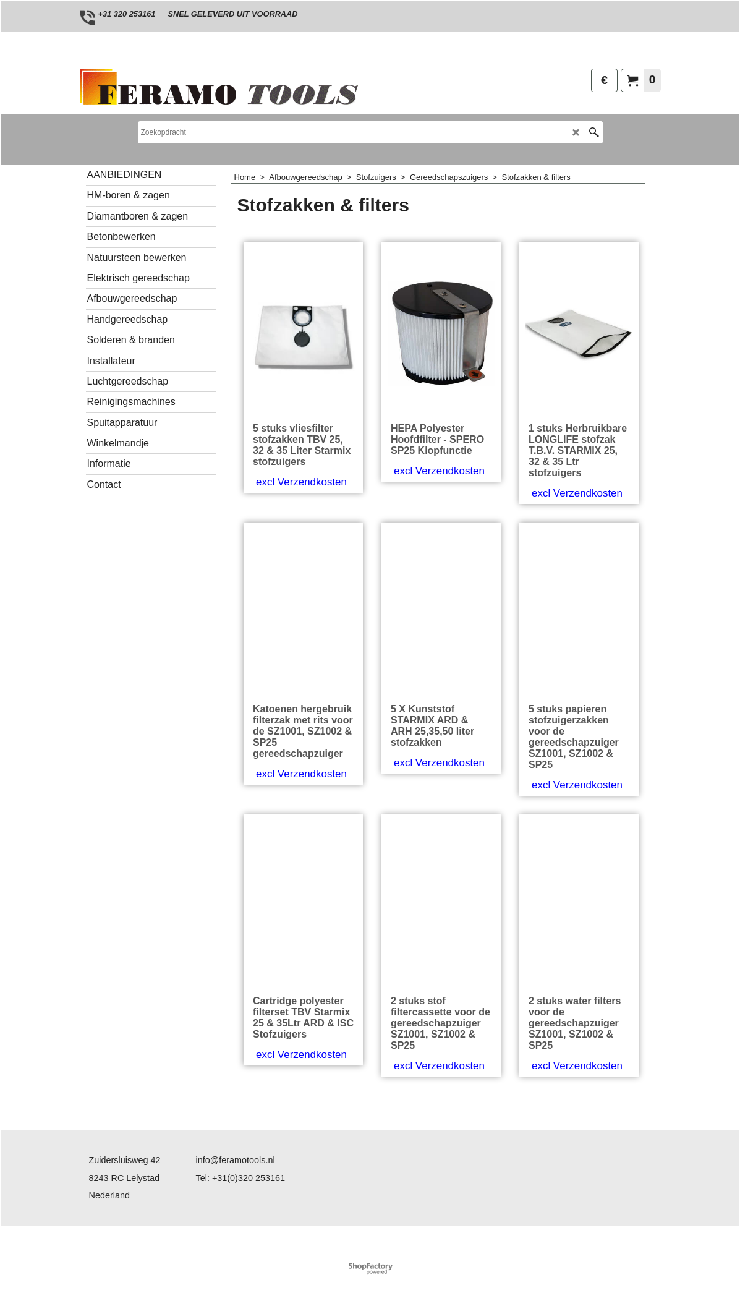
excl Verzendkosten (301, 482)
